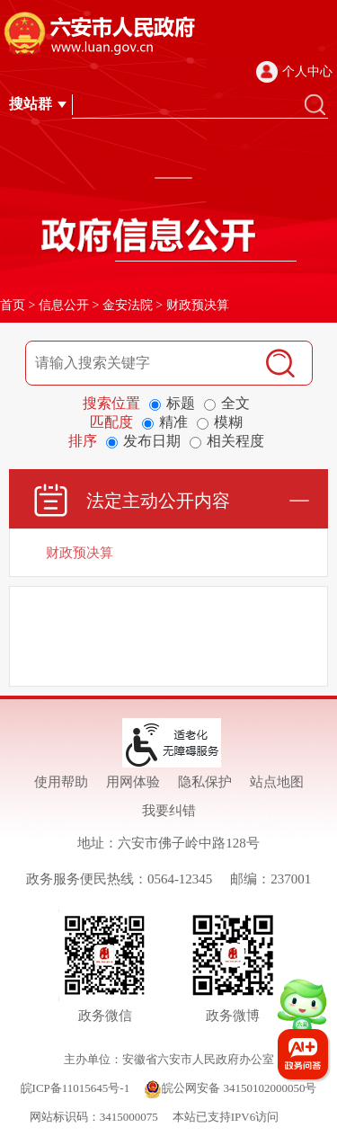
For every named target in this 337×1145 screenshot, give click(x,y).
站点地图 (277, 782)
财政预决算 (197, 305)
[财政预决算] (168, 552)
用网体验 (133, 782)
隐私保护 (205, 782)
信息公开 (64, 305)
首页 (12, 305)
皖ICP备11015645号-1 (75, 1088)
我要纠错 (169, 810)
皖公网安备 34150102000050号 (230, 1088)
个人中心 (307, 71)
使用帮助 (61, 782)
